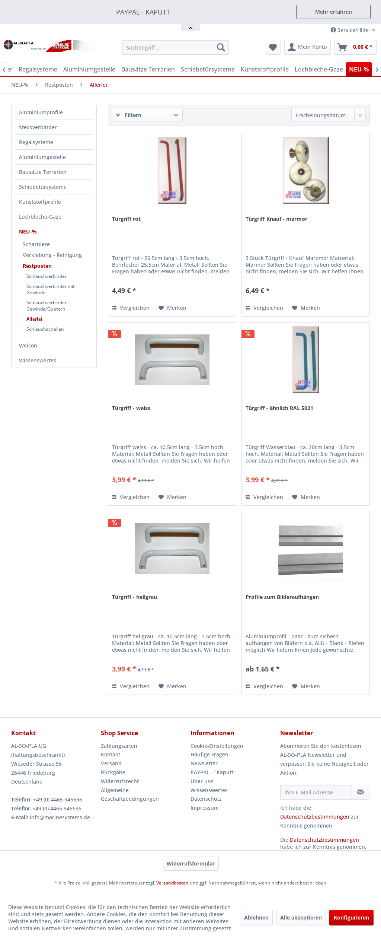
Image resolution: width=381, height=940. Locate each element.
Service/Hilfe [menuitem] (350, 30)
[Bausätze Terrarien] (148, 69)
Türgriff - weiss (131, 408)
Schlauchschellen (45, 329)
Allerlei (34, 319)
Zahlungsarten (119, 745)
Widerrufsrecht (120, 781)
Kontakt (110, 754)
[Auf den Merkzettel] (172, 308)
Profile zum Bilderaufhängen (282, 596)
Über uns (202, 781)
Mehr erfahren (333, 11)
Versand (111, 763)
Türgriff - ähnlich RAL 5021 (279, 408)
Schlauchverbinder (46, 276)
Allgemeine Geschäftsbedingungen (130, 795)
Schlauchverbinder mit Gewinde (50, 289)
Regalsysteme (36, 142)
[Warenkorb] (355, 47)
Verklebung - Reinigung (52, 254)
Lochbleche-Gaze (40, 216)
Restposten (37, 265)
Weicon (28, 345)
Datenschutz (206, 798)
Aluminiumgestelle (42, 157)
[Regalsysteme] (38, 69)
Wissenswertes (37, 360)
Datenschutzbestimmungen (314, 816)
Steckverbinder (38, 127)
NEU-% (28, 231)
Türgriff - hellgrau (134, 596)
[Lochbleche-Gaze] (319, 69)
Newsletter (204, 763)
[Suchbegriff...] (175, 47)
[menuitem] (175, 47)
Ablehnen (256, 917)
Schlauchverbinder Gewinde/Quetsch (46, 305)
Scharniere (36, 244)
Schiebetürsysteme (43, 186)
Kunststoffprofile (40, 201)
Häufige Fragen (209, 754)
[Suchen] (221, 47)
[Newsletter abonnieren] (360, 792)
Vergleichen (131, 307)
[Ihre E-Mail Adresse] (316, 792)
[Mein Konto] (307, 47)
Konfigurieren (351, 917)
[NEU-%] (359, 69)
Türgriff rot (126, 218)
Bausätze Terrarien (43, 171)
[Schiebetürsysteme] (208, 69)
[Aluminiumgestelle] (89, 69)
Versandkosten (172, 883)
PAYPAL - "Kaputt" (213, 772)
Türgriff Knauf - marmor (276, 218)
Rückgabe (113, 772)
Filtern (128, 114)
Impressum (204, 807)
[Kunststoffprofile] (265, 69)
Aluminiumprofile (41, 112)
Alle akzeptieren (301, 917)
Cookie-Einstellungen (216, 745)
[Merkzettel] (273, 47)
